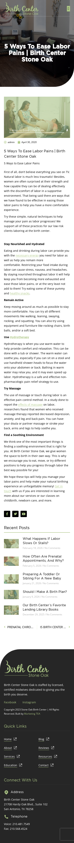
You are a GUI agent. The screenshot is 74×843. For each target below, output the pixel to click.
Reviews (43, 748)
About (8, 748)
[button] (68, 9)
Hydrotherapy (19, 337)
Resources (45, 756)
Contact (43, 765)
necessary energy (27, 255)
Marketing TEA (32, 713)
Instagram (29, 702)
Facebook (10, 702)
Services (9, 756)
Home (8, 739)
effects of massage (30, 404)
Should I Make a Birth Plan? (45, 591)
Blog (41, 739)
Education (10, 765)
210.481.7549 (21, 824)
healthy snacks (19, 293)
